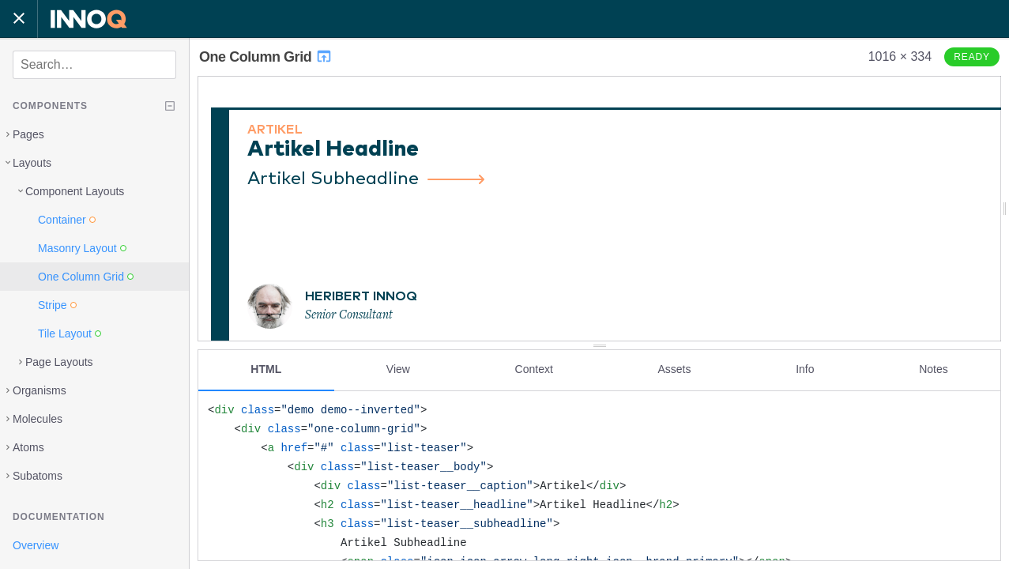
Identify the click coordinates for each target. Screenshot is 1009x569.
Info (805, 369)
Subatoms (37, 475)
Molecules (37, 419)
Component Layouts (74, 191)
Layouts (32, 162)
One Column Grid (266, 57)
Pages (28, 134)
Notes (933, 369)
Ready (972, 56)
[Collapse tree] (170, 106)
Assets (674, 369)
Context (534, 369)
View (398, 369)
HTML (265, 369)
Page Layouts (59, 362)
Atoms (28, 447)
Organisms (39, 390)
